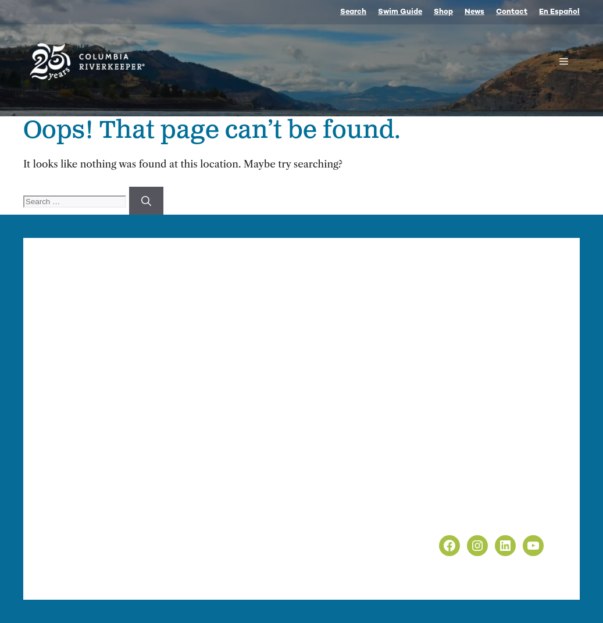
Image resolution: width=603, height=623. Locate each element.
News (474, 12)
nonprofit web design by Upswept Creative (285, 570)
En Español (559, 12)
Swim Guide (400, 12)
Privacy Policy (453, 501)
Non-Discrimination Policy (483, 516)
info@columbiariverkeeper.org (177, 406)
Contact (511, 12)
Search (353, 12)
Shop (443, 12)
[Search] (146, 201)
